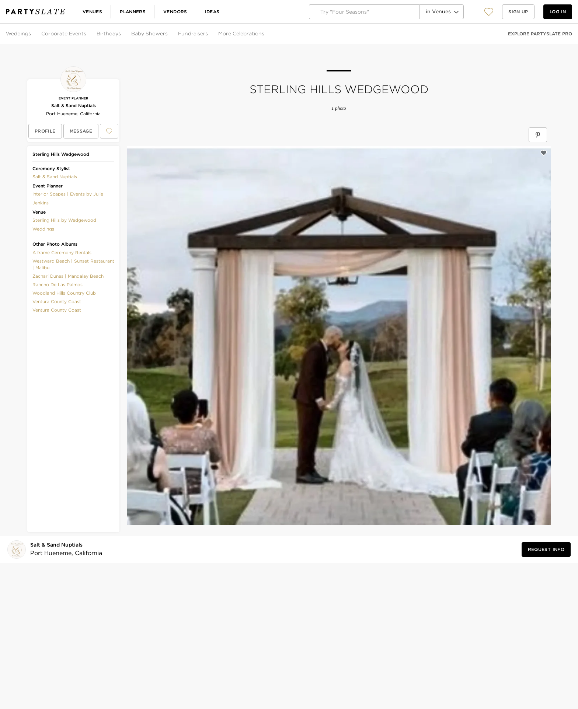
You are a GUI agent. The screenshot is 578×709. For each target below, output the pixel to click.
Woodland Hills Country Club (64, 293)
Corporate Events (63, 33)
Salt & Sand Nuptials (73, 105)
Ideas (212, 11)
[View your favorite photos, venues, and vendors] (488, 11)
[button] (488, 11)
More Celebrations (241, 33)
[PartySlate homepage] (35, 11)
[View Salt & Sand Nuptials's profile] (45, 131)
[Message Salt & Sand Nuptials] (81, 131)
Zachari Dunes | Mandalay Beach (68, 276)
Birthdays (109, 33)
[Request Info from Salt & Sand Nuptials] (546, 549)
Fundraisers (193, 33)
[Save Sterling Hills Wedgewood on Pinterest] (538, 134)
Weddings (18, 33)
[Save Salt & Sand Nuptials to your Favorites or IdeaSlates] (109, 131)
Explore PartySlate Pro (540, 33)
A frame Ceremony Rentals (61, 252)
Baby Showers (149, 33)
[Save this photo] (543, 153)
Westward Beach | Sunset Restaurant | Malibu (73, 264)
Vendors (175, 11)
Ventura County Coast (56, 301)
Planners (133, 11)
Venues (92, 11)
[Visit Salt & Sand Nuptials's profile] (64, 549)
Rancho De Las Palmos (57, 284)
